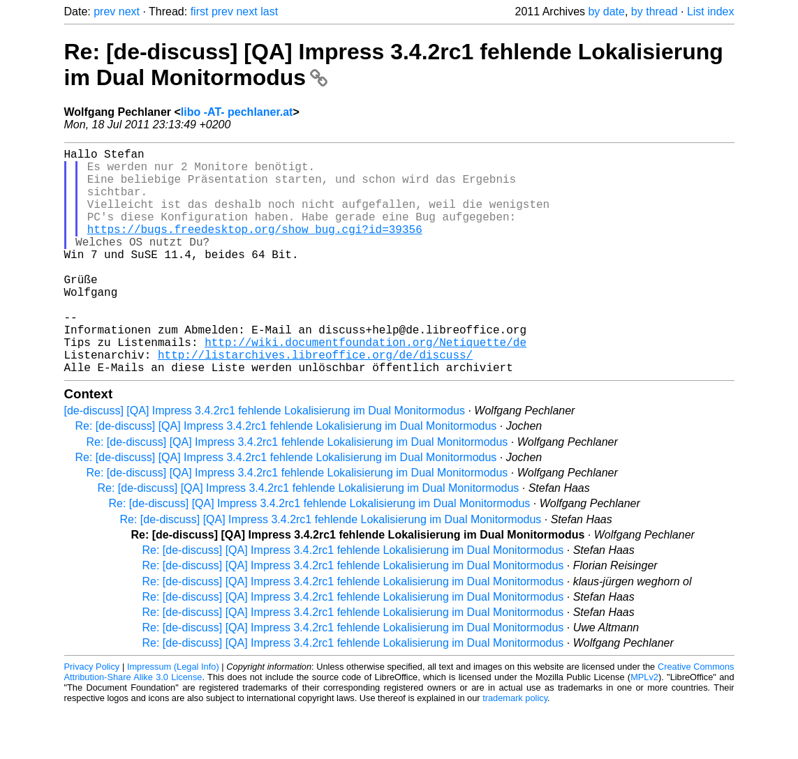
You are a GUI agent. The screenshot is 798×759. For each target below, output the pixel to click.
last (269, 11)
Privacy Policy (92, 717)
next (129, 11)
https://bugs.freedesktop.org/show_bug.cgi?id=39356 (254, 248)
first (200, 11)
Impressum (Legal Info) (173, 717)
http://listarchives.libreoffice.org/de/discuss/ (315, 401)
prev (104, 11)
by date (606, 11)
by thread (654, 11)
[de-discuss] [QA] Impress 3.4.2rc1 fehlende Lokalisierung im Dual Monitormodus (264, 461)
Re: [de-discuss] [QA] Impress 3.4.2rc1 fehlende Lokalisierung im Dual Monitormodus (286, 476)
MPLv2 (644, 727)
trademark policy (514, 748)
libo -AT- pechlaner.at (237, 112)
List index (710, 11)
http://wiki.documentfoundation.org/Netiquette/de (365, 386)
